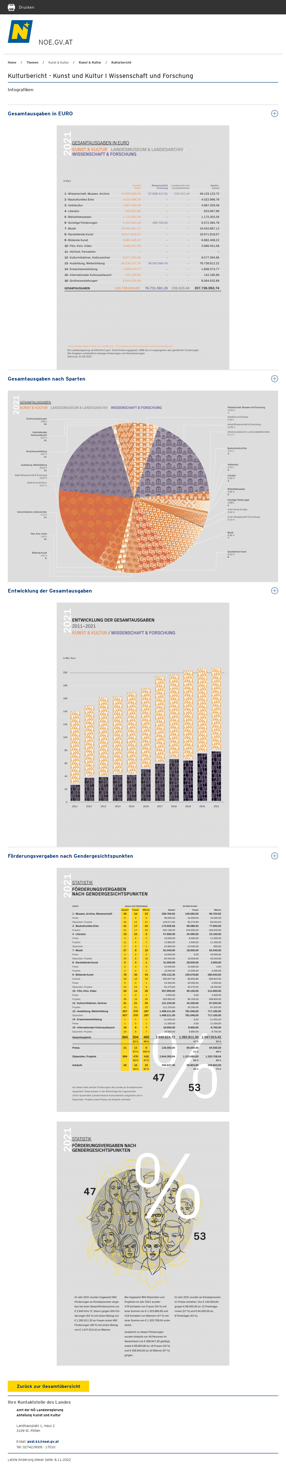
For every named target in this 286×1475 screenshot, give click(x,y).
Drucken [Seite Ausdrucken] (21, 7)
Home (12, 62)
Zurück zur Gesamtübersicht (48, 1386)
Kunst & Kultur (90, 62)
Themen (32, 62)
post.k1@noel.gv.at (43, 1441)
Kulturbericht (121, 62)
